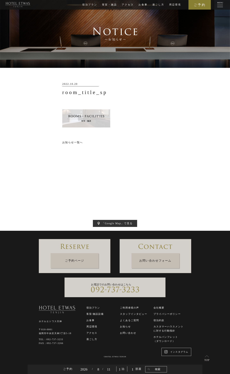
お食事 (142, 4)
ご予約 (200, 5)
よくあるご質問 (129, 320)
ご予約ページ (74, 260)
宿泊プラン (89, 4)
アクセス (128, 4)
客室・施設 (109, 4)
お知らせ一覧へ (72, 142)
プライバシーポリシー (167, 314)
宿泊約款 (158, 320)
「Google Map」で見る (115, 223)
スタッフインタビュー (133, 314)
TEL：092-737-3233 (51, 339)
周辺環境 (175, 4)
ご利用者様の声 (129, 307)
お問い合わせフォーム (155, 260)
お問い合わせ (128, 333)
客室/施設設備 (95, 314)
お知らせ (125, 326)
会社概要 (158, 307)
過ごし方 (158, 4)
